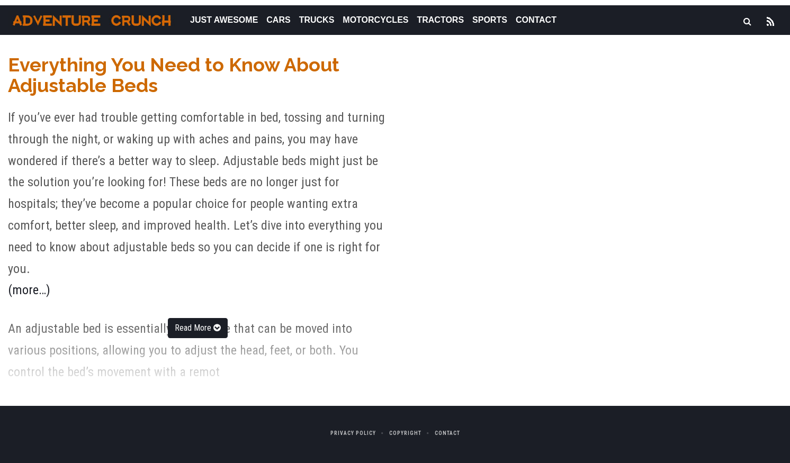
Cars (278, 19)
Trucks (317, 19)
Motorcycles (375, 19)
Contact (536, 19)
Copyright (405, 433)
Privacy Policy (353, 433)
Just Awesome (224, 19)
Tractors (440, 19)
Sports (489, 19)
